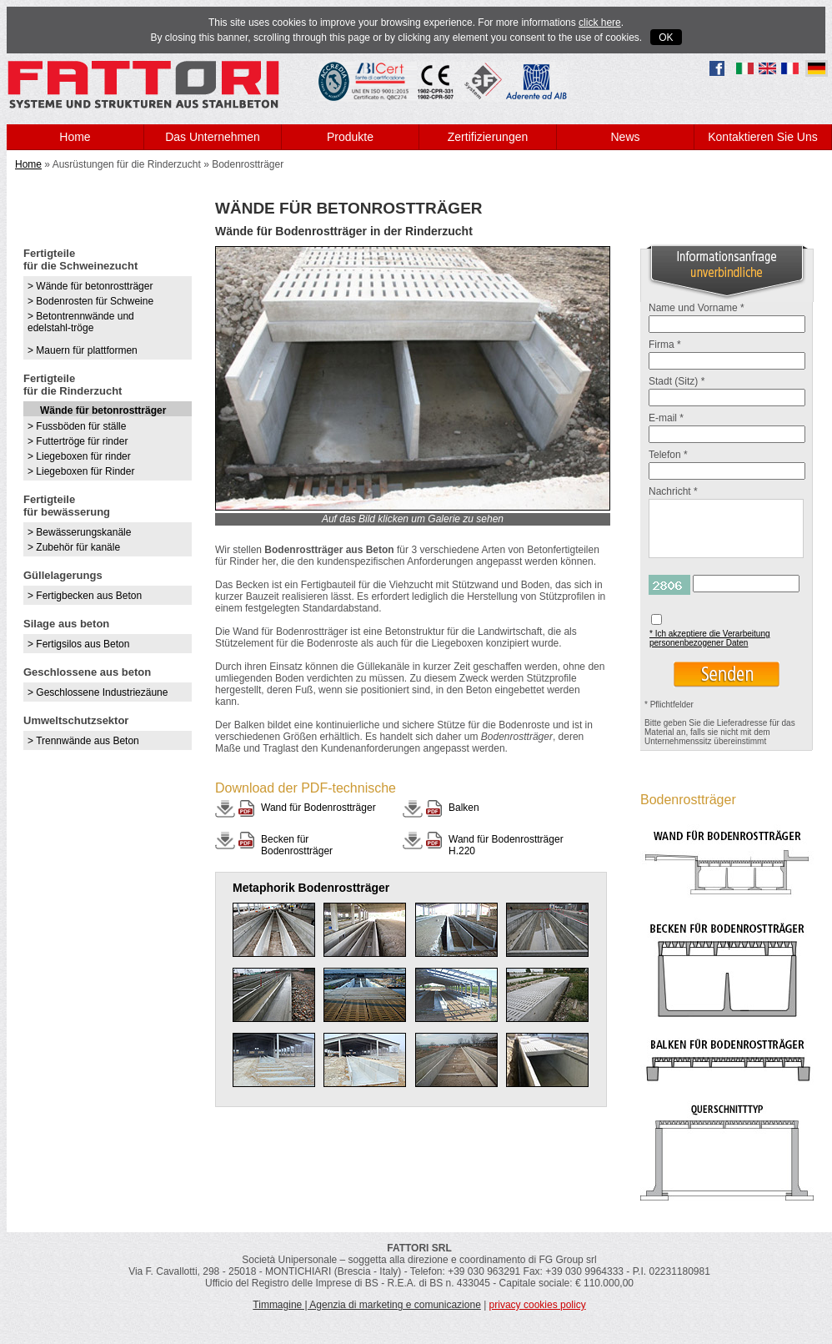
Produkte (350, 136)
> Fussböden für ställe (77, 426)
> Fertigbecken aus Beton (85, 596)
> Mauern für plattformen (83, 350)
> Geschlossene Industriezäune (98, 692)
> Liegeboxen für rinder (79, 456)
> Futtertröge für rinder (78, 441)
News (624, 136)
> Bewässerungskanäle (79, 532)
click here (600, 22)
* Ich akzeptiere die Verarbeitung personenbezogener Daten (709, 638)
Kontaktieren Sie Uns (763, 136)
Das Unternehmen (212, 136)
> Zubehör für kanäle (74, 547)
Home (74, 136)
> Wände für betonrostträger (90, 286)
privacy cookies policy (537, 1305)
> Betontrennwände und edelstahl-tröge (81, 322)
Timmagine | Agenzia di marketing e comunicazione (366, 1305)
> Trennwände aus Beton (83, 741)
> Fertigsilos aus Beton (78, 644)
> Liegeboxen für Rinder (81, 471)
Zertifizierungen (488, 136)
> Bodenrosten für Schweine (90, 301)
